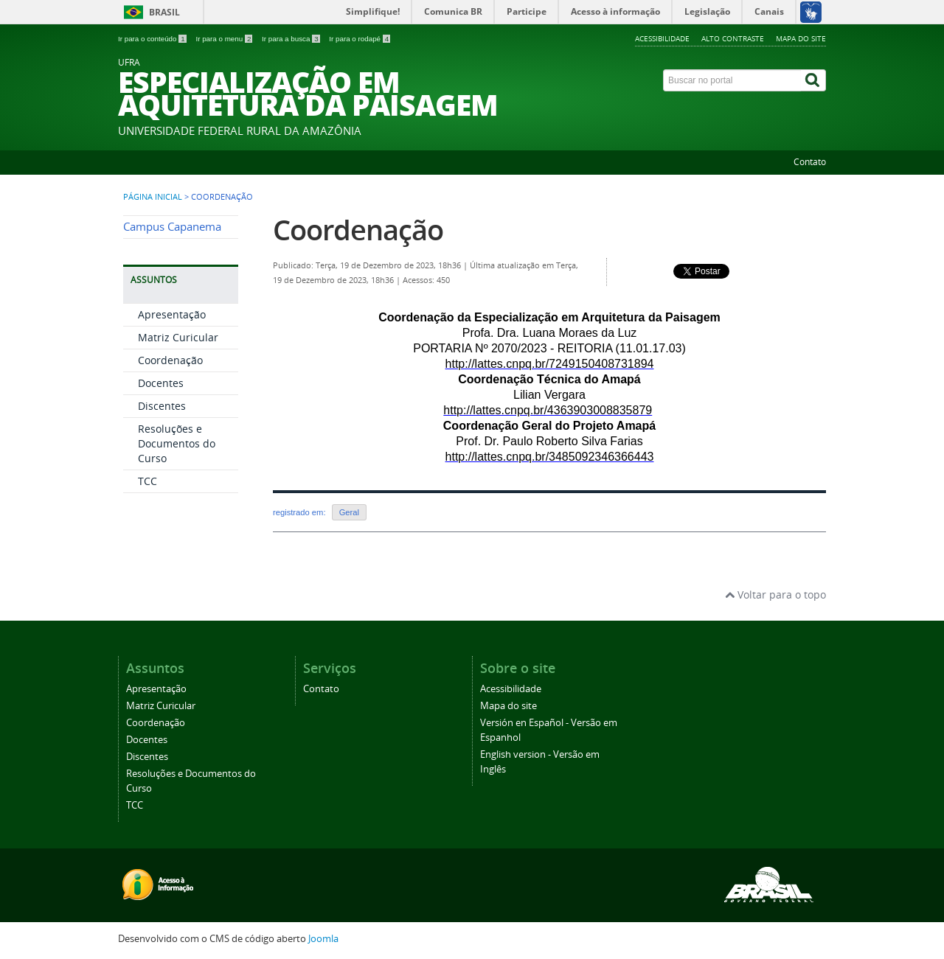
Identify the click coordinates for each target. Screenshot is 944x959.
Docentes (161, 383)
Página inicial (152, 197)
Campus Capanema (172, 227)
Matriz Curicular (178, 337)
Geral (349, 512)
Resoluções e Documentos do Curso (176, 443)
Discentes (162, 406)
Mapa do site (801, 38)
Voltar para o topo (775, 594)
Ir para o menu (224, 39)
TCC (147, 481)
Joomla (323, 938)
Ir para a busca (292, 39)
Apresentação (172, 314)
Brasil (164, 12)
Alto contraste (732, 38)
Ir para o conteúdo (153, 39)
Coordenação (170, 360)
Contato (810, 162)
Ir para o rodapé (359, 39)
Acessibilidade (662, 38)
